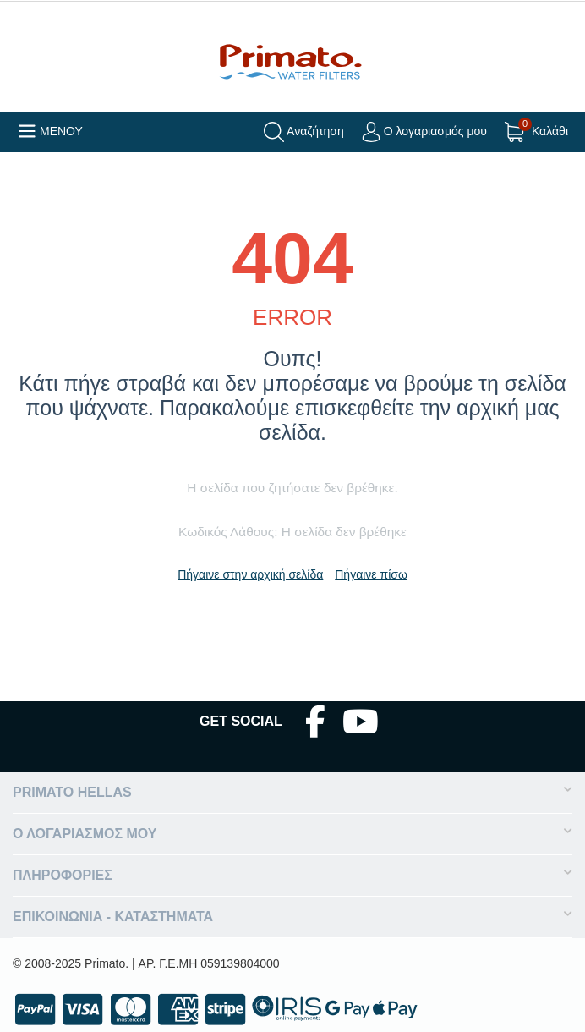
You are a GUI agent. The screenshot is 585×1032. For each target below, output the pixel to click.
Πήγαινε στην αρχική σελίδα (250, 574)
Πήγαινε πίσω (371, 574)
